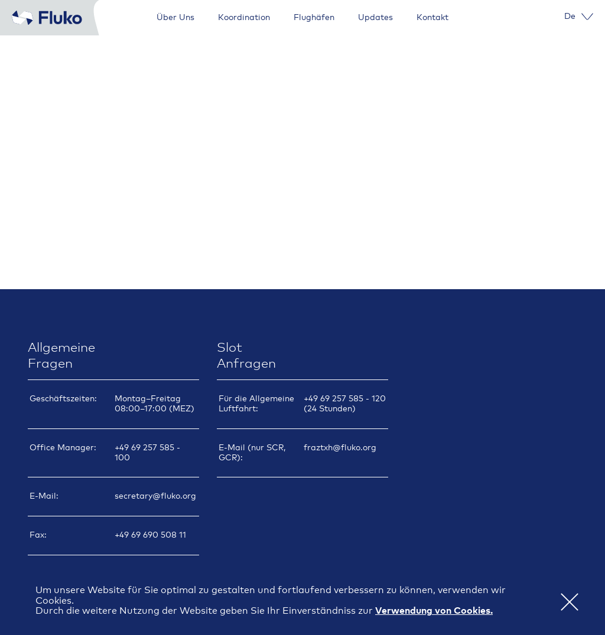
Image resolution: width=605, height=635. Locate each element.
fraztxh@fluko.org (340, 447)
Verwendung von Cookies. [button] (434, 610)
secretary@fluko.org (155, 495)
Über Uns (175, 17)
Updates (375, 17)
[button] (569, 601)
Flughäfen (314, 17)
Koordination (244, 17)
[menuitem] (569, 16)
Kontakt (432, 17)
